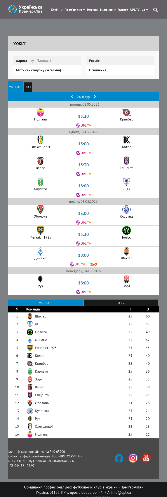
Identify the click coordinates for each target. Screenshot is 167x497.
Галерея (123, 9)
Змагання (106, 9)
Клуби (55, 9)
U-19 (28, 87)
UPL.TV (134, 9)
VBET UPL (15, 87)
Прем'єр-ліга (73, 9)
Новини (92, 9)
